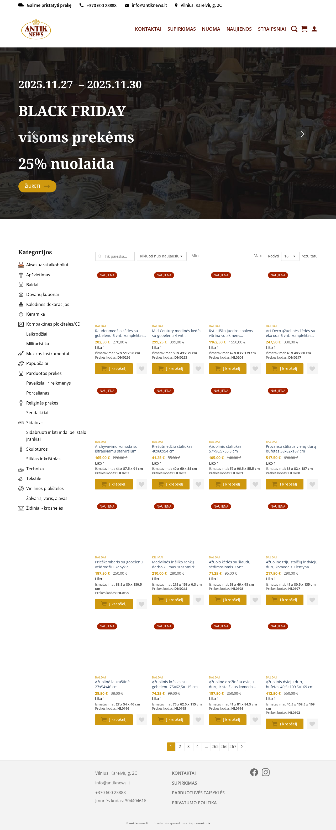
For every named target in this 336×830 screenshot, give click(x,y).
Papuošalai (33, 363)
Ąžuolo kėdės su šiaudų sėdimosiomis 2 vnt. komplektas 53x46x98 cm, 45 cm (234, 564)
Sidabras (31, 422)
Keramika (31, 314)
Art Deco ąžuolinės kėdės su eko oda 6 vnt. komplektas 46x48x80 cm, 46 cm (290, 333)
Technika (31, 469)
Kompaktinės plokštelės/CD (49, 324)
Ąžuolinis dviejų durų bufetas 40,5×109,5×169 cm (289, 684)
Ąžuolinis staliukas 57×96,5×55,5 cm (225, 449)
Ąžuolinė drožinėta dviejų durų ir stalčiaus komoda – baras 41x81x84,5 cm (232, 684)
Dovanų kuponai (38, 294)
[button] (141, 368)
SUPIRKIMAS (181, 29)
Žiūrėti (37, 186)
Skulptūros (33, 449)
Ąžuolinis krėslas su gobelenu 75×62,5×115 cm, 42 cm (178, 684)
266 (224, 746)
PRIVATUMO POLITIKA (194, 803)
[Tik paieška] (294, 29)
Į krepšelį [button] (118, 368)
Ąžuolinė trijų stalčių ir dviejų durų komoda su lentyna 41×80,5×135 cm (292, 564)
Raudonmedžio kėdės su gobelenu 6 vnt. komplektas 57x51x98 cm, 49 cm (119, 333)
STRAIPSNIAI (272, 29)
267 (233, 746)
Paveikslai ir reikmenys (44, 383)
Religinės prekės (38, 403)
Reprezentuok (199, 823)
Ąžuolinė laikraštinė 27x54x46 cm (112, 684)
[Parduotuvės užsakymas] (162, 256)
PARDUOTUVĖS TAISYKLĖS (198, 793)
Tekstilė (29, 478)
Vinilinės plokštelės (41, 488)
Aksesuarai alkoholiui (43, 265)
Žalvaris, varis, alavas (42, 498)
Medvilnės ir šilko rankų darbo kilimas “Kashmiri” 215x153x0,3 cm (173, 564)
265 (215, 746)
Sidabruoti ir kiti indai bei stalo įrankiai (52, 435)
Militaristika (33, 344)
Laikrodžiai (32, 334)
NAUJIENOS (239, 29)
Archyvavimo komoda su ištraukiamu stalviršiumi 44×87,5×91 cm (116, 449)
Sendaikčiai (33, 413)
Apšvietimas (34, 275)
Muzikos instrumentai (43, 354)
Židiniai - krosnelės (40, 508)
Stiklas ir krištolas (39, 459)
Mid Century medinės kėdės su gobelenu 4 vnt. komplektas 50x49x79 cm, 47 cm (177, 333)
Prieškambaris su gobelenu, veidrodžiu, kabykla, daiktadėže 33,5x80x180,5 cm (120, 564)
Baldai (28, 285)
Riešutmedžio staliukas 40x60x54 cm (172, 449)
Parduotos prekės (40, 373)
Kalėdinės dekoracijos (43, 304)
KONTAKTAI (148, 29)
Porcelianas (33, 393)
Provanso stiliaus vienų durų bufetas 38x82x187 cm (291, 449)
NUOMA (211, 29)
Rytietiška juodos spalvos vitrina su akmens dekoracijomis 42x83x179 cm (234, 333)
